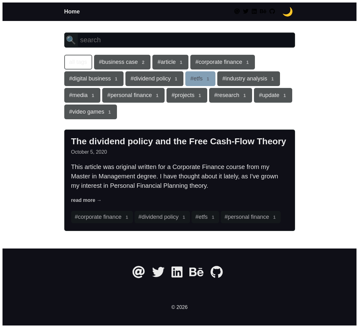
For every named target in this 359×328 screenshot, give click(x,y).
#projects (187, 95)
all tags (78, 62)
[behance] (263, 11)
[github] (272, 11)
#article (170, 62)
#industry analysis (248, 78)
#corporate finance (222, 62)
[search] (186, 40)
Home (72, 11)
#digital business (94, 78)
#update (273, 95)
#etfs (200, 78)
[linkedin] (254, 11)
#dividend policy (154, 78)
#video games (90, 112)
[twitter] (245, 11)
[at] (237, 11)
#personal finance (133, 95)
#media (82, 95)
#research (230, 95)
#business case (122, 62)
